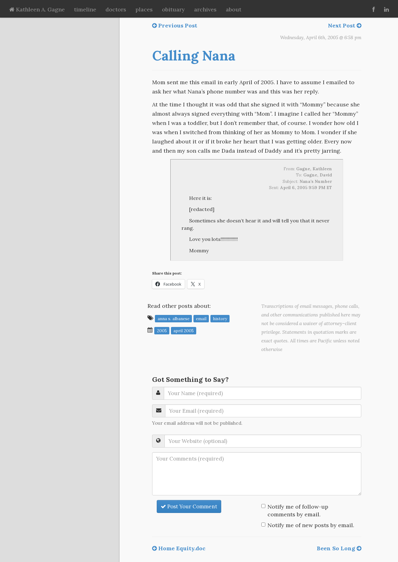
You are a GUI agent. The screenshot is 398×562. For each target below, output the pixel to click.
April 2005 (183, 330)
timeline (85, 9)
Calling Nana (193, 55)
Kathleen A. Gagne (37, 9)
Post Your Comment (189, 506)
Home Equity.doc (178, 548)
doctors (116, 9)
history (220, 318)
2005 (162, 330)
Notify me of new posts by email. (310, 525)
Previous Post (174, 25)
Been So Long (339, 548)
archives (205, 9)
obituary (173, 9)
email (201, 318)
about (233, 9)
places (144, 9)
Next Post (344, 25)
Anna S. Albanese (173, 318)
